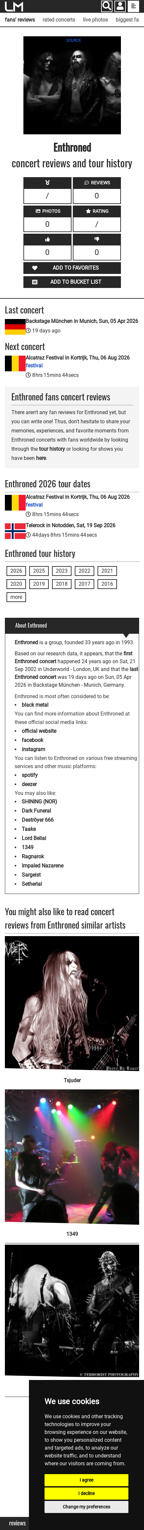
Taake (29, 829)
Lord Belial (34, 838)
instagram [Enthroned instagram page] (33, 749)
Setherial (32, 884)
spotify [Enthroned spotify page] (30, 775)
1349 (27, 847)
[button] (120, 7)
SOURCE (73, 40)
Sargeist (31, 875)
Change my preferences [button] (86, 1506)
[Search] (106, 6)
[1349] (72, 1153)
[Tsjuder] (72, 1003)
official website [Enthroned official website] (39, 731)
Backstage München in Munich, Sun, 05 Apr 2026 (82, 321)
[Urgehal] (72, 1306)
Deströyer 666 (38, 820)
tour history (52, 449)
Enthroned (72, 147)
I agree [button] (86, 1480)
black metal (35, 705)
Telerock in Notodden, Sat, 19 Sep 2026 (70, 525)
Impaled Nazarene (42, 866)
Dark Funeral (36, 811)
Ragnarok (33, 856)
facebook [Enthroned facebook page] (32, 740)
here (41, 458)
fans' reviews (20, 20)
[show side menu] (133, 6)
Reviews (17, 1523)
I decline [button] (86, 1493)
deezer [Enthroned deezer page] (29, 784)
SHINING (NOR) (39, 802)
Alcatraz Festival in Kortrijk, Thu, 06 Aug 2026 (78, 362)
